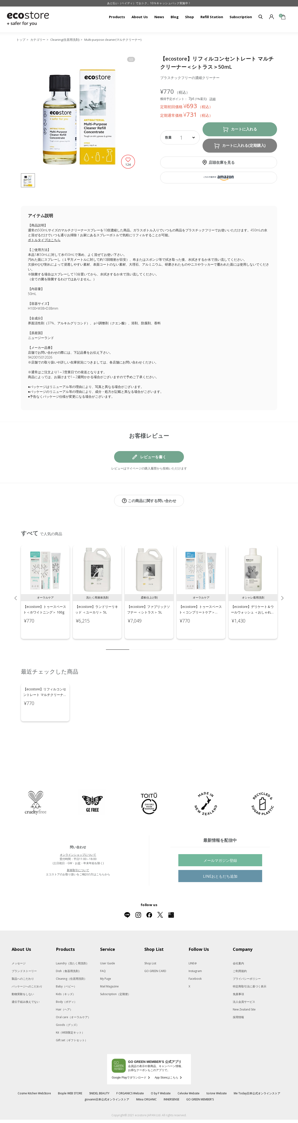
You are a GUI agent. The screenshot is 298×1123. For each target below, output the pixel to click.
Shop (189, 16)
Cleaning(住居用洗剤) (64, 40)
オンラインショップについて (78, 835)
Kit (70, 1013)
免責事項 (238, 974)
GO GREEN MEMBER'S (200, 1080)
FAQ (103, 951)
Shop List (150, 944)
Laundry (72, 944)
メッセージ (19, 944)
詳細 (213, 99)
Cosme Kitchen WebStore (34, 1074)
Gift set (72, 1021)
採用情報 (238, 998)
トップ (20, 40)
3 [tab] (139, 644)
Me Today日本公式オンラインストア (257, 1074)
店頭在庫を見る (222, 162)
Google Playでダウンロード (129, 1058)
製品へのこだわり (23, 959)
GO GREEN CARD (155, 951)
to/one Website (217, 1074)
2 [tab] (132, 644)
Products (117, 16)
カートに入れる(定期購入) (244, 145)
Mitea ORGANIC (146, 1080)
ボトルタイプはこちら (44, 240)
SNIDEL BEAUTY (99, 1074)
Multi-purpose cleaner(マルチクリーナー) (112, 40)
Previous (15, 593)
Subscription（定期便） (115, 974)
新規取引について (78, 851)
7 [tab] (167, 644)
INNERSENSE (171, 1080)
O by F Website (161, 1074)
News (159, 16)
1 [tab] (117, 644)
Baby (66, 967)
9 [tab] (181, 644)
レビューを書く (153, 456)
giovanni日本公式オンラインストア (107, 1080)
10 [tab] (188, 644)
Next (282, 593)
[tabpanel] (45, 587)
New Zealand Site (244, 990)
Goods (67, 1005)
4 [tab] (146, 644)
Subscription (241, 16)
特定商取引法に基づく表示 (249, 967)
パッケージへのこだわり (27, 967)
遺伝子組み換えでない (26, 982)
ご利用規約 (240, 951)
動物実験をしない (23, 974)
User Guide (107, 944)
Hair (64, 990)
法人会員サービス (244, 982)
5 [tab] (153, 644)
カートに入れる (244, 129)
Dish (68, 951)
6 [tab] (160, 644)
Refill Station (211, 16)
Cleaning (71, 959)
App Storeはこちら (166, 1058)
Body (66, 982)
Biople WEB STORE (70, 1074)
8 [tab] (174, 644)
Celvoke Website (189, 1074)
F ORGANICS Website (130, 1074)
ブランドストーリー (24, 951)
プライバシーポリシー (247, 959)
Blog (175, 16)
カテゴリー (37, 40)
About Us (140, 16)
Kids (65, 974)
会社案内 (238, 944)
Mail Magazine (109, 967)
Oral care (73, 998)
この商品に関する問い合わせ (152, 500)
